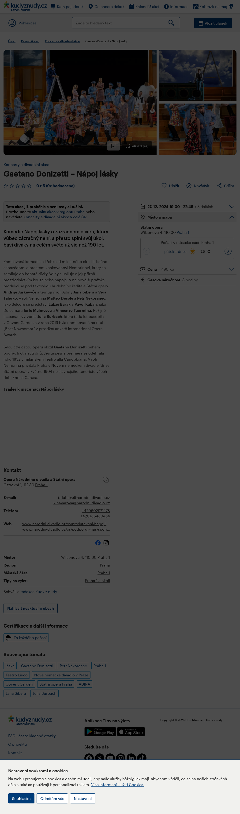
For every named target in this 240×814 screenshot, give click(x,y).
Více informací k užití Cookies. (117, 784)
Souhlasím (21, 798)
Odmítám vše (52, 798)
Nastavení (83, 798)
